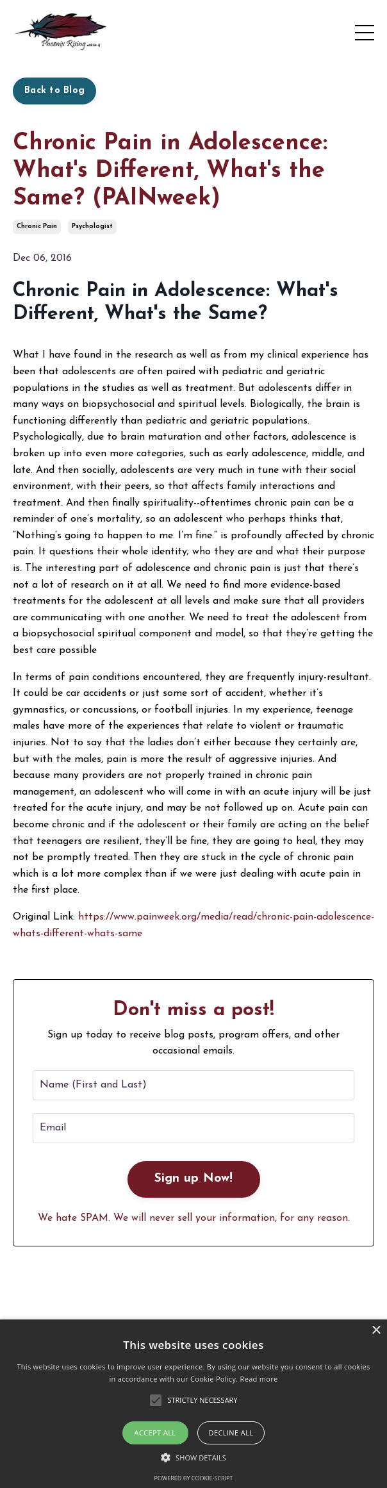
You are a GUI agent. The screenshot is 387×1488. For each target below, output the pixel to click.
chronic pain (37, 226)
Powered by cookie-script (193, 1478)
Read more (259, 1379)
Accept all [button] (155, 1432)
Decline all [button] (231, 1432)
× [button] (376, 1330)
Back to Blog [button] (54, 90)
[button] (193, 1457)
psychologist (92, 226)
